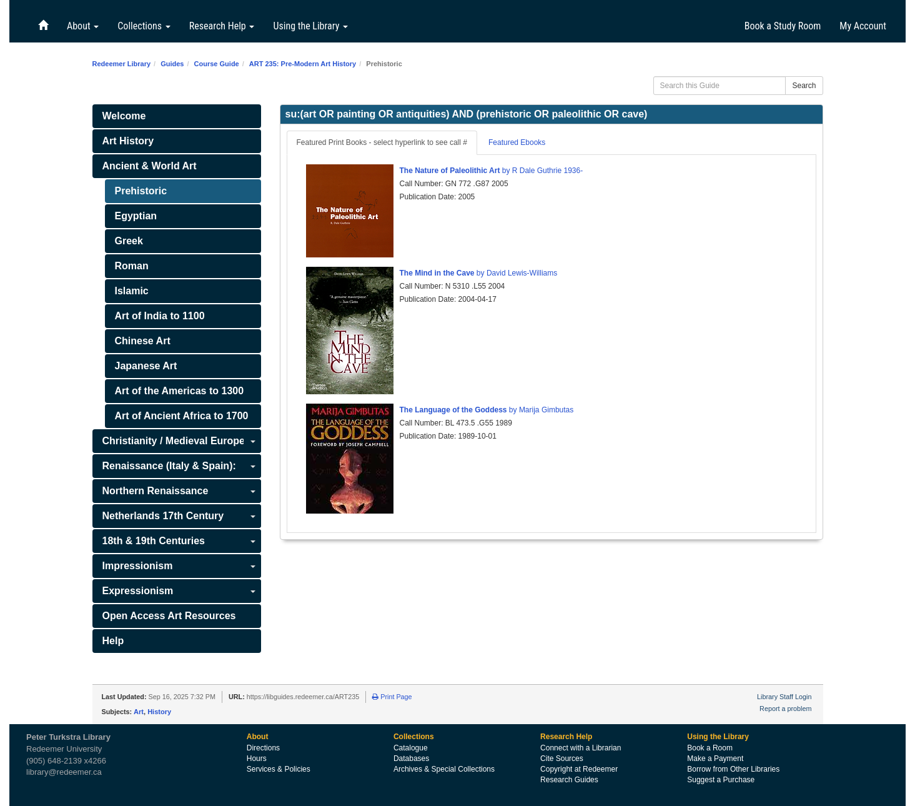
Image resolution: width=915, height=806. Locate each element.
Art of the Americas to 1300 (179, 391)
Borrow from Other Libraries (733, 769)
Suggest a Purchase (720, 779)
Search (804, 85)
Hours (257, 758)
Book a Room (710, 748)
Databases (411, 758)
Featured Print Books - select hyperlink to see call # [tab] (382, 142)
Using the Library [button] (310, 26)
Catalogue (410, 748)
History (159, 711)
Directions (263, 748)
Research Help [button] (222, 26)
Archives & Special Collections (444, 769)
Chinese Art (143, 341)
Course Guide (216, 63)
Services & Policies (278, 769)
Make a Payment (715, 758)
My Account (862, 26)
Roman (132, 266)
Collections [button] (144, 26)
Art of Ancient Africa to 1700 (182, 415)
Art (139, 711)
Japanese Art (146, 366)
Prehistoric (141, 191)
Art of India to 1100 (160, 316)
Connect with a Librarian (580, 748)
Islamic (132, 291)
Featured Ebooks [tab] (516, 142)
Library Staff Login (784, 696)
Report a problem (785, 708)
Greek (129, 241)
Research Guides (569, 779)
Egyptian (136, 216)
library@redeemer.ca (64, 772)
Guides (172, 63)
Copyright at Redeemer (579, 769)
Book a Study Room (782, 26)
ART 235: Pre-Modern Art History (302, 63)
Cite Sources (561, 758)
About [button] (83, 26)
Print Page (392, 696)
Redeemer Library (121, 63)
